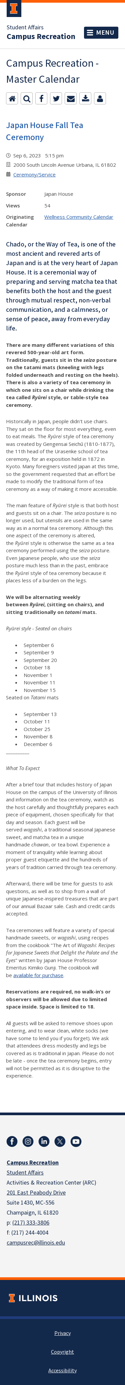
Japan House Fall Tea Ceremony (44, 131)
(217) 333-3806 (30, 1223)
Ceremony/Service (34, 174)
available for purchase (38, 975)
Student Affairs (25, 28)
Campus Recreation (41, 37)
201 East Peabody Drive (36, 1193)
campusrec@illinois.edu (36, 1243)
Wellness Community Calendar (78, 216)
